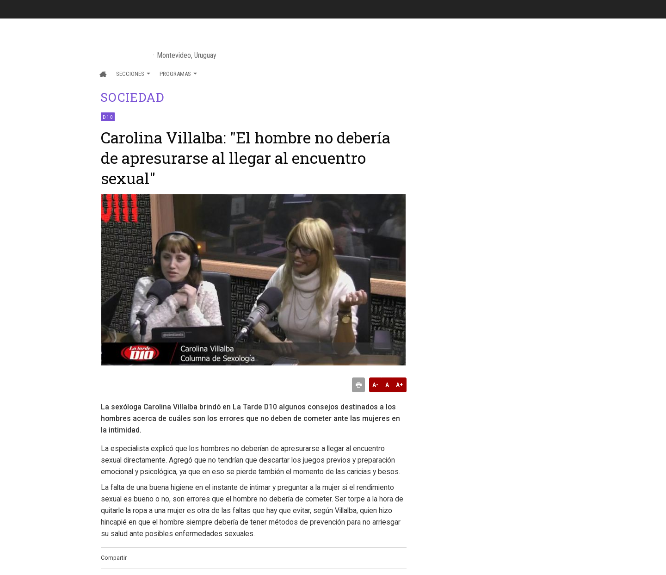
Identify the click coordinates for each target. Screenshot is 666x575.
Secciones (133, 73)
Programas (178, 73)
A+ (399, 384)
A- (375, 384)
